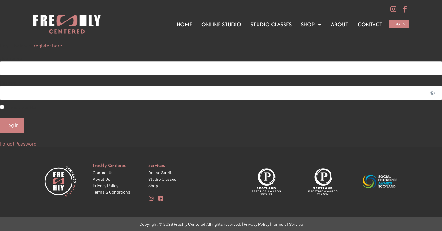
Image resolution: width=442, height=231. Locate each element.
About (339, 24)
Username (11, 58)
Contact (370, 24)
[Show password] (432, 93)
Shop (311, 24)
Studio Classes (271, 24)
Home (184, 24)
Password (10, 82)
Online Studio (221, 24)
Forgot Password (18, 143)
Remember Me (18, 107)
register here (48, 45)
